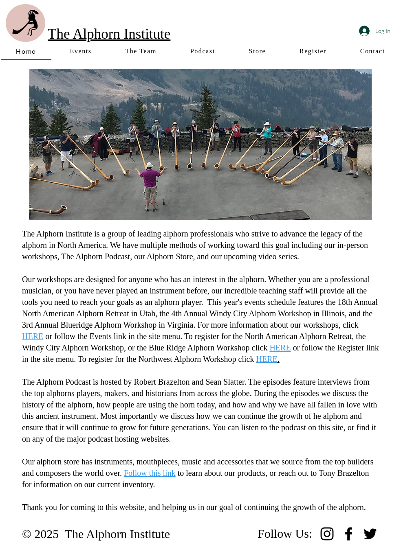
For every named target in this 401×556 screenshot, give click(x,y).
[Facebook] (348, 534)
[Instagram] (327, 534)
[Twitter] (370, 534)
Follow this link (150, 472)
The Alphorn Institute (109, 34)
